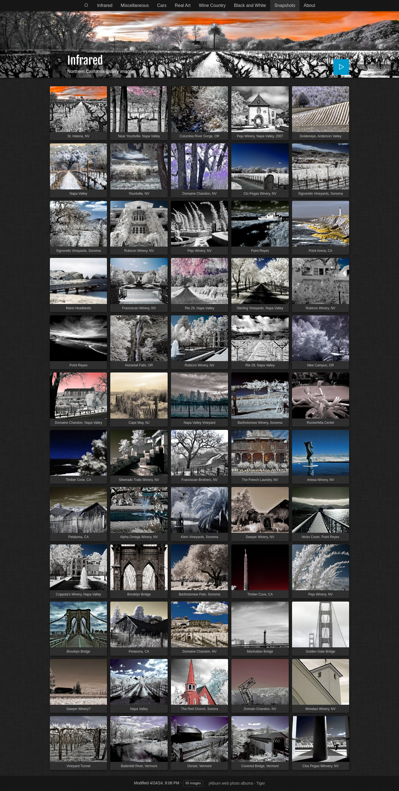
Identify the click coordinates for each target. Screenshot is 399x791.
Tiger (260, 783)
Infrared (104, 5)
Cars (162, 5)
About (309, 5)
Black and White (250, 5)
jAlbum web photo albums (231, 783)
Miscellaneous (135, 5)
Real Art (183, 5)
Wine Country (212, 5)
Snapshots (284, 5)
